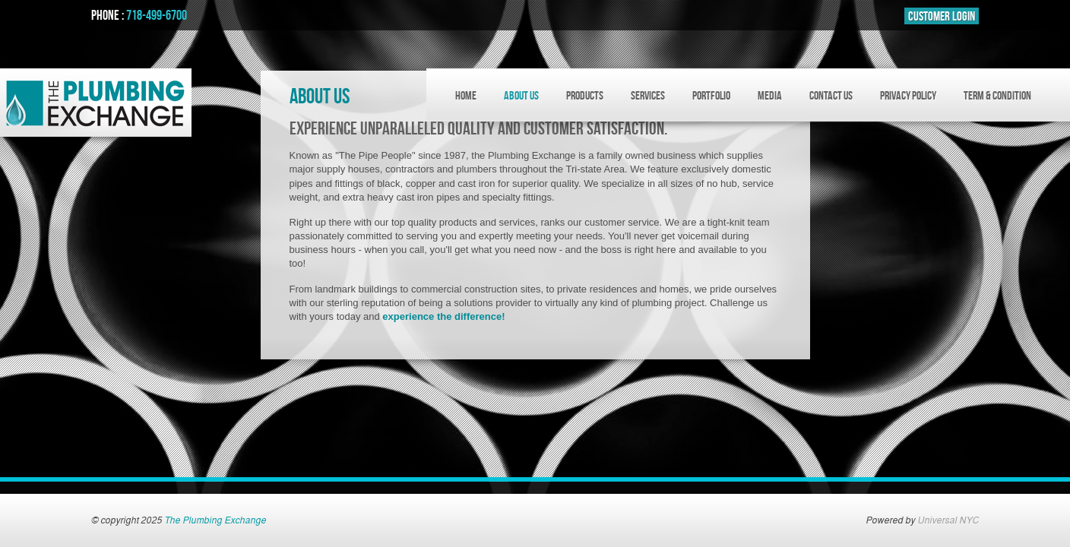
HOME (465, 95)
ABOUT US (521, 95)
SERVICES (648, 95)
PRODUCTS (584, 95)
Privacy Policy (908, 95)
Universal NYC (948, 521)
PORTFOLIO (711, 95)
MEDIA (770, 95)
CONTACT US (831, 95)
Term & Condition (997, 95)
